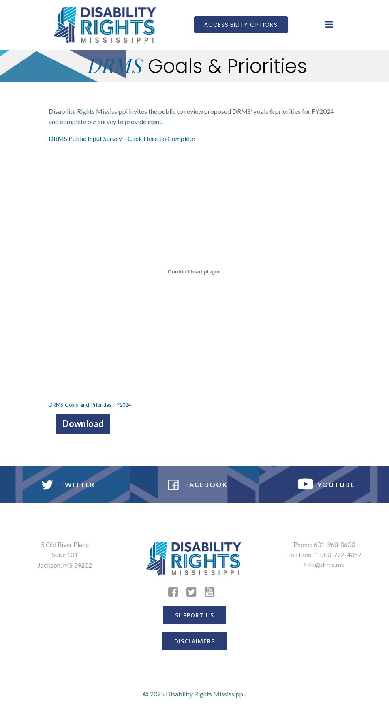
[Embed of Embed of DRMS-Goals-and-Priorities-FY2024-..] (194, 271)
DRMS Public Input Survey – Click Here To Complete (122, 138)
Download (83, 423)
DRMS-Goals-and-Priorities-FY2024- (91, 404)
